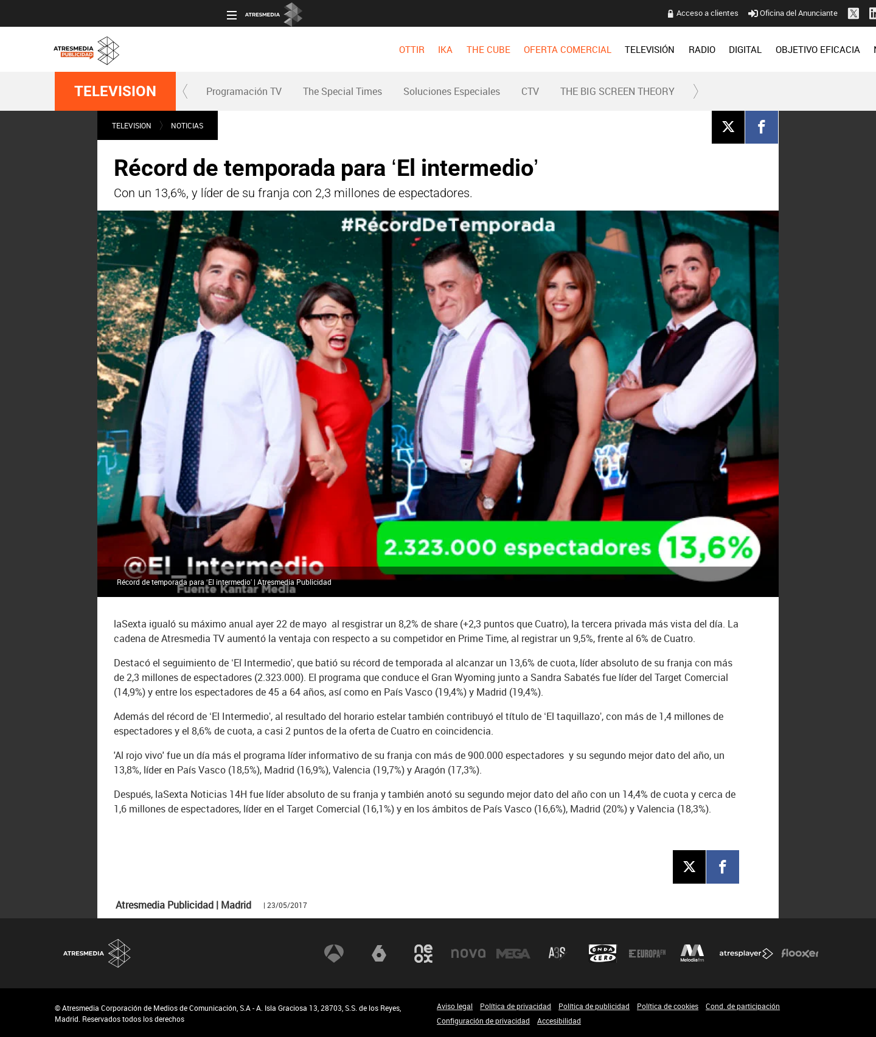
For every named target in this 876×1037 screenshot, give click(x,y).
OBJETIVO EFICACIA (645, 49)
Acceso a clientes (536, 12)
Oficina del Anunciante (621, 12)
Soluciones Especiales (451, 91)
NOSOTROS (725, 49)
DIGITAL (573, 49)
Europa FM (647, 953)
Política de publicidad (594, 1006)
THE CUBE (316, 49)
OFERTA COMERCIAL (396, 49)
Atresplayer (746, 953)
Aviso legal (455, 1006)
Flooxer (800, 953)
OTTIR (239, 49)
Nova (468, 953)
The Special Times (342, 91)
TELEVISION (115, 91)
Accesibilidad (559, 1020)
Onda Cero (603, 953)
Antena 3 (334, 953)
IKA (273, 49)
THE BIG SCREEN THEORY (617, 91)
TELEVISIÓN (478, 49)
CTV (530, 91)
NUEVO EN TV (792, 49)
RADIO (529, 49)
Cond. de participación (743, 1006)
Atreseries (558, 953)
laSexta (379, 953)
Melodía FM (692, 953)
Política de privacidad (515, 1006)
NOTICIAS (187, 125)
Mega (513, 953)
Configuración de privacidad (483, 1020)
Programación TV (244, 91)
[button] (185, 91)
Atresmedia (97, 953)
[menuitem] (239, 49)
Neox (423, 953)
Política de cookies (667, 1006)
